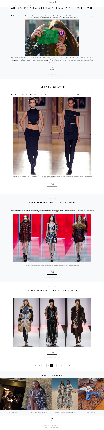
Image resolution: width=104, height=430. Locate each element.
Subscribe (78, 5)
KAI (24, 5)
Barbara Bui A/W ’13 (52, 87)
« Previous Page (37, 365)
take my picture (70, 57)
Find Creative (56, 427)
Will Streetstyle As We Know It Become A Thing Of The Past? (52, 8)
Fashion (38, 5)
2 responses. (56, 277)
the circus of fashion (57, 57)
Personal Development (48, 5)
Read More (52, 68)
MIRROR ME (52, 2)
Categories (59, 5)
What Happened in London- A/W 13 (52, 202)
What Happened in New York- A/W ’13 (52, 290)
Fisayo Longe (16, 5)
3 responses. (56, 74)
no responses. (56, 189)
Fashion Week (48, 74)
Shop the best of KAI (52, 375)
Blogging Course (30, 5)
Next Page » (68, 365)
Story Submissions (69, 5)
